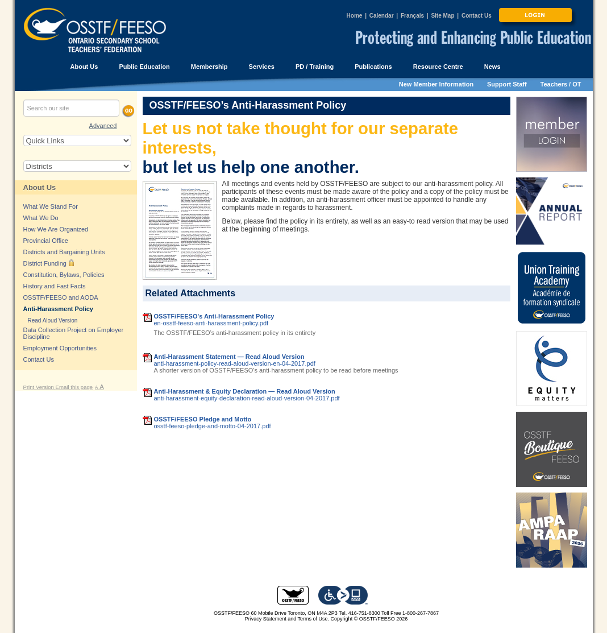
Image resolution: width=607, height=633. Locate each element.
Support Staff (507, 84)
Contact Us (477, 16)
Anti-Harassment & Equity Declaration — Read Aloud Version (244, 391)
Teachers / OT (561, 84)
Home (355, 16)
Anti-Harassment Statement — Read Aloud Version (229, 356)
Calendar (381, 16)
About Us (39, 187)
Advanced (103, 125)
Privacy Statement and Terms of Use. (287, 619)
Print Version (39, 387)
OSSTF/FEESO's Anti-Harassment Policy (214, 316)
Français (412, 16)
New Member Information (436, 84)
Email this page (74, 387)
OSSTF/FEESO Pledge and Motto (203, 419)
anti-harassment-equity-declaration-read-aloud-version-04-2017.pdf (247, 398)
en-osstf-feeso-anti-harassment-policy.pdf (211, 323)
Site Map (442, 16)
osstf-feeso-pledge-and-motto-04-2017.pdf (212, 426)
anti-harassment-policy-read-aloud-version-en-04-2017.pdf (234, 363)
